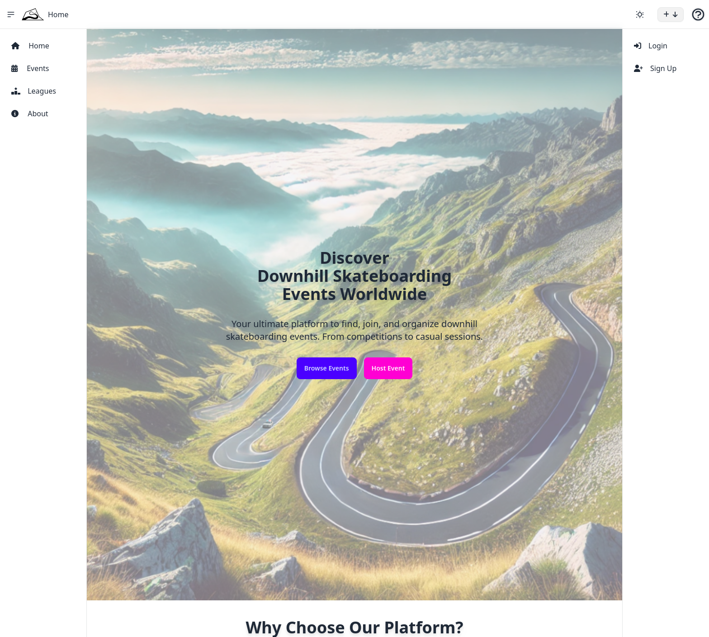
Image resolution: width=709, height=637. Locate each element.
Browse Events (326, 368)
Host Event (388, 368)
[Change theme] (640, 14)
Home (58, 14)
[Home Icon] (33, 14)
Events (30, 68)
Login (650, 46)
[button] (670, 14)
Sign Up (655, 68)
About (29, 114)
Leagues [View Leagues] (33, 91)
